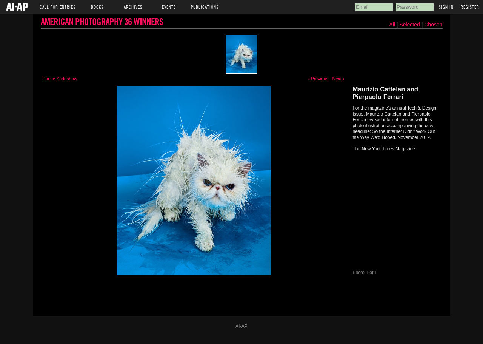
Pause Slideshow (60, 79)
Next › (338, 79)
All (392, 25)
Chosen (433, 25)
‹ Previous (318, 79)
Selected (410, 25)
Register (470, 7)
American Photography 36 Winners (102, 21)
